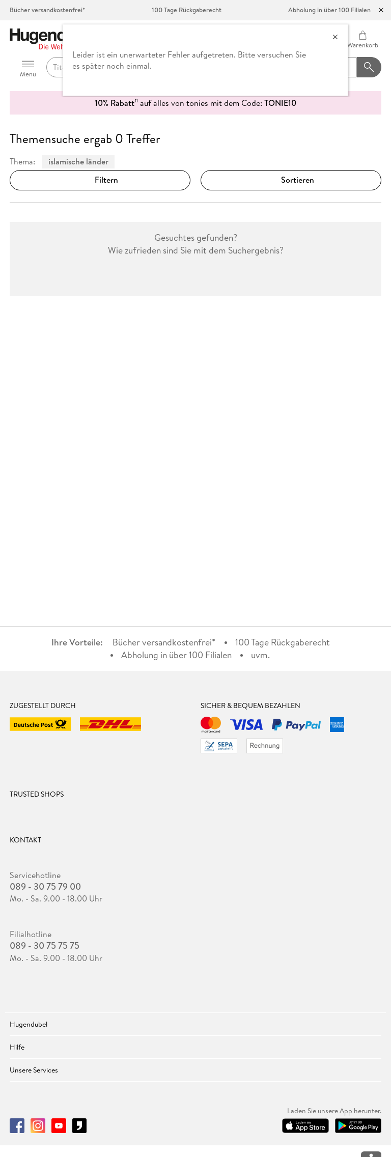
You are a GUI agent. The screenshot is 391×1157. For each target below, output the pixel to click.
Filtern (100, 179)
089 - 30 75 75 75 (44, 946)
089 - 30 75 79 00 (45, 887)
